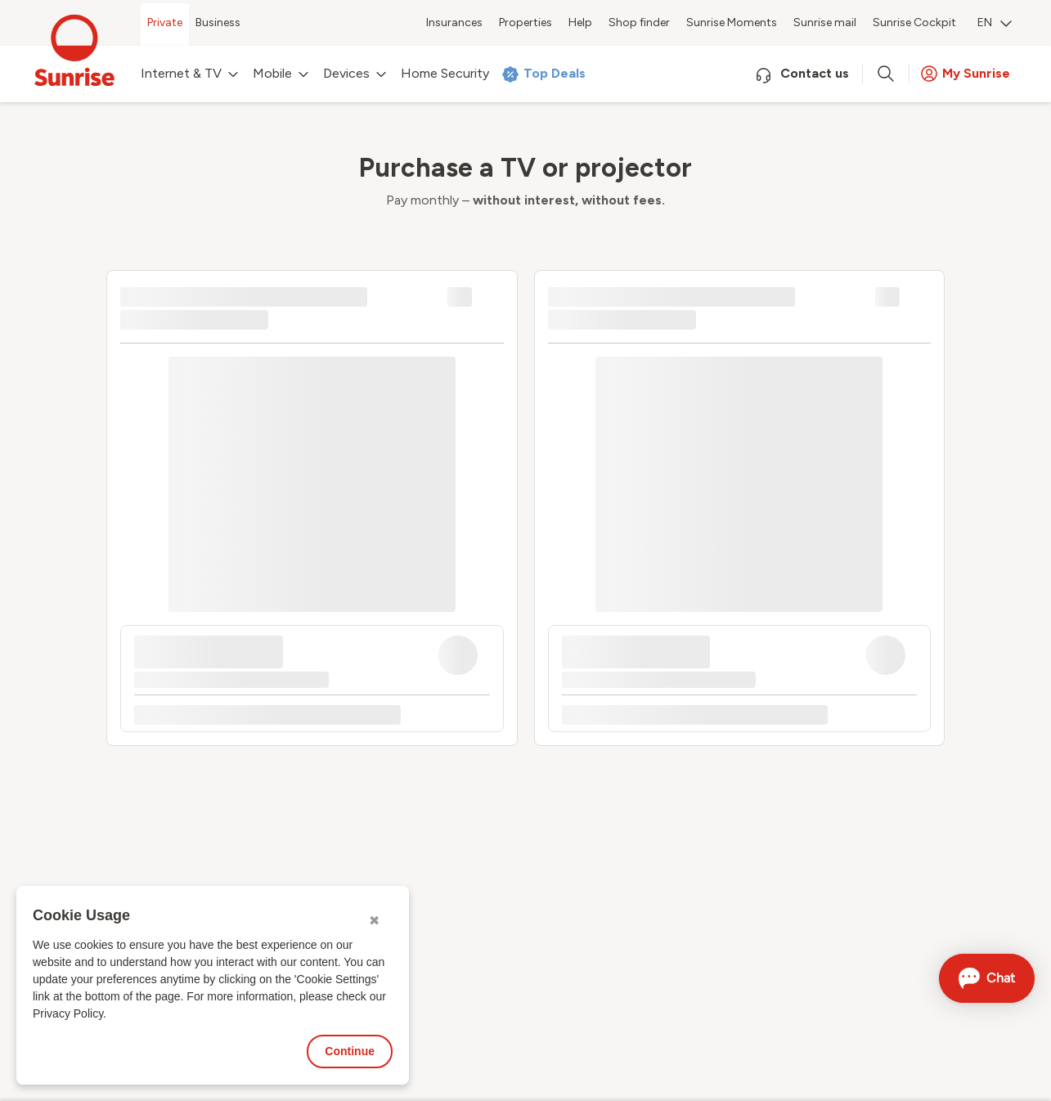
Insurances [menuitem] (454, 22)
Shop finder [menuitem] (639, 22)
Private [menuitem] (164, 22)
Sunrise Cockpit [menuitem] (914, 22)
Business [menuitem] (217, 22)
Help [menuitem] (580, 22)
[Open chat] (987, 978)
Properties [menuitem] (525, 22)
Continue (350, 1051)
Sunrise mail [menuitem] (824, 22)
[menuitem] (994, 24)
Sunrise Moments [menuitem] (731, 22)
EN (994, 22)
